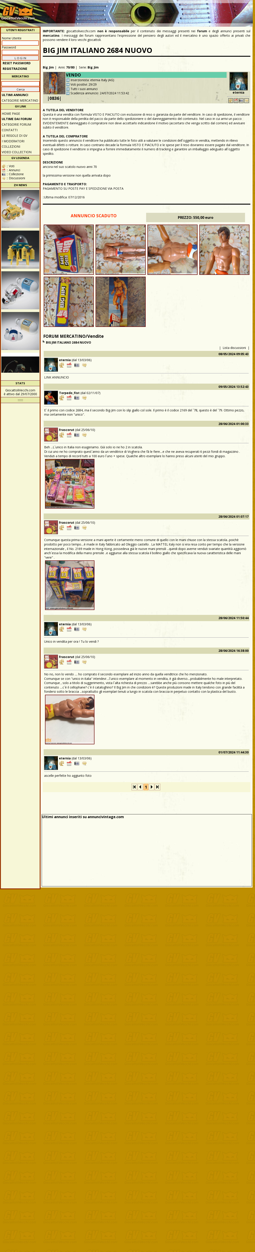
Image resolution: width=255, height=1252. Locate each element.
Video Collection (16, 152)
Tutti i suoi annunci (84, 89)
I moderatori (13, 141)
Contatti (10, 130)
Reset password (17, 63)
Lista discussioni (234, 348)
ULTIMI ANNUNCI (15, 95)
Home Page (11, 113)
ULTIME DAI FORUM (17, 119)
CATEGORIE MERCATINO (20, 100)
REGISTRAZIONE (15, 68)
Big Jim (48, 67)
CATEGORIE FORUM (16, 124)
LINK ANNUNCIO (56, 377)
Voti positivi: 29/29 (84, 84)
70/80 (70, 67)
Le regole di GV (14, 135)
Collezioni (11, 146)
